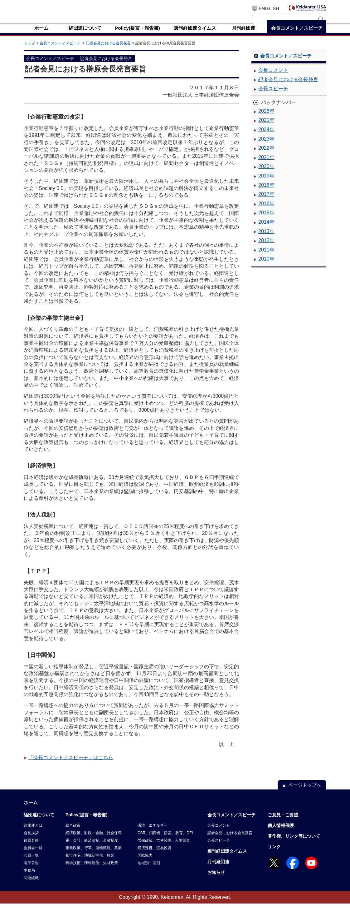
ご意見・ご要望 (283, 822)
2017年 (266, 201)
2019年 (266, 183)
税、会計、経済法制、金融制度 (92, 848)
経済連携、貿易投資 (154, 855)
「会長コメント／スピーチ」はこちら (70, 765)
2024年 (266, 137)
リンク (274, 854)
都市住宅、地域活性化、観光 (90, 863)
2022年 (266, 155)
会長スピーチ (273, 96)
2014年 (266, 229)
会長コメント (273, 77)
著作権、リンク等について (294, 843)
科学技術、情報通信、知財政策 (92, 870)
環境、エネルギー (153, 833)
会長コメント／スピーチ (60, 50)
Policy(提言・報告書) (87, 822)
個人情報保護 (281, 832)
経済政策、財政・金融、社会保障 (94, 840)
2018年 (266, 192)
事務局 (29, 878)
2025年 (266, 127)
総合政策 (73, 833)
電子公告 (31, 870)
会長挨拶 (31, 840)
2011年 (266, 257)
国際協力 (145, 863)
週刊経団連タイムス (227, 858)
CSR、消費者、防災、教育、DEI (165, 840)
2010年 (266, 266)
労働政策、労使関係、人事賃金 (164, 848)
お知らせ (216, 879)
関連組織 (31, 885)
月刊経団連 (218, 869)
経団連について (39, 822)
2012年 (266, 248)
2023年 (266, 146)
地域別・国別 (149, 870)
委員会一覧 (33, 855)
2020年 (266, 174)
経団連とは (33, 833)
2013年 (266, 238)
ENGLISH (269, 8)
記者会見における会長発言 (108, 50)
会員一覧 (31, 863)
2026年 (266, 118)
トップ (29, 50)
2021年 (266, 164)
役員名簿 (31, 848)
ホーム (31, 810)
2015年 (266, 220)
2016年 (266, 211)
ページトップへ (305, 792)
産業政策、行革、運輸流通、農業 (94, 855)
